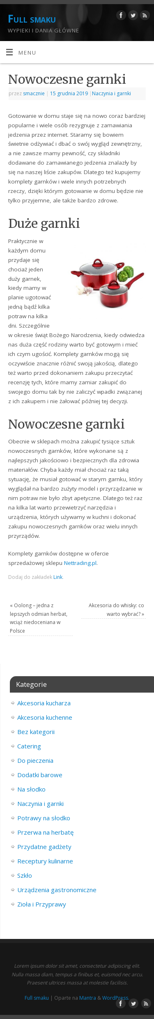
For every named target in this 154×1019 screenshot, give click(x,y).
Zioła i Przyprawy (41, 904)
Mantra (87, 997)
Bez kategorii (36, 732)
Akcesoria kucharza (44, 703)
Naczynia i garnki (111, 93)
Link (57, 577)
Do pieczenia (35, 760)
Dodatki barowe (39, 775)
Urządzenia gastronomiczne (57, 890)
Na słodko (31, 789)
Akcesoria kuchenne (44, 717)
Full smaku (32, 18)
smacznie (34, 93)
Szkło (24, 875)
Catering (29, 746)
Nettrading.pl (80, 563)
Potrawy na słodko (43, 818)
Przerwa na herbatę (45, 832)
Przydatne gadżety (44, 846)
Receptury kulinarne (45, 861)
